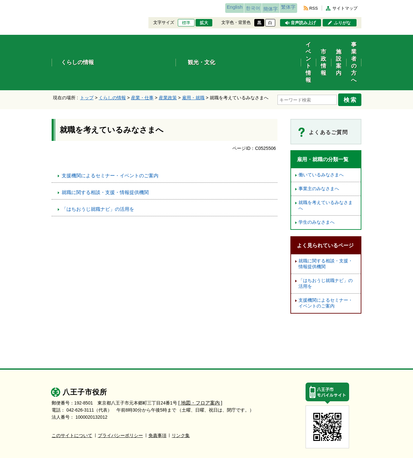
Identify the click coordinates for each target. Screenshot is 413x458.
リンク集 (181, 399)
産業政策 (168, 64)
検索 (352, 65)
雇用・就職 (193, 64)
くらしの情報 (112, 64)
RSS (313, 8)
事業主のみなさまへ (318, 153)
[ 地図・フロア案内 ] (198, 367)
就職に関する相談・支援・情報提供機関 (105, 157)
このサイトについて (72, 399)
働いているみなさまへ (321, 139)
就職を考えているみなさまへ (325, 170)
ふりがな (342, 23)
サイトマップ (345, 8)
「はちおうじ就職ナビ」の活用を (98, 173)
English (207, 8)
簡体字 (259, 8)
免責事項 (157, 399)
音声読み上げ (303, 23)
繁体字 (284, 8)
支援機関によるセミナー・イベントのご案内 (110, 140)
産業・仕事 (142, 64)
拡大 (204, 23)
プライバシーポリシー (120, 399)
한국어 (233, 8)
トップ (87, 64)
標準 (186, 23)
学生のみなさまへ (316, 186)
